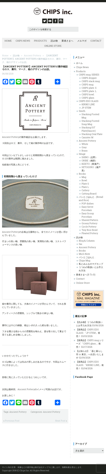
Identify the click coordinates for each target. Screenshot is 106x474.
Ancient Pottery (17, 410)
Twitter (43, 21)
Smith (82, 110)
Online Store (83, 281)
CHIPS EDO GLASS (88, 100)
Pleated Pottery (90, 232)
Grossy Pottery (89, 222)
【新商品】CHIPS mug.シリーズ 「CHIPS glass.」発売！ (90, 342)
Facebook (56, 21)
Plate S (85, 182)
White (85, 143)
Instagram (62, 21)
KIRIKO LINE (88, 103)
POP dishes (88, 202)
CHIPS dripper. (89, 76)
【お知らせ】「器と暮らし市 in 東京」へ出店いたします (90, 353)
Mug (84, 176)
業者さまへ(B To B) (85, 273)
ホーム (79, 62)
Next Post (60, 419)
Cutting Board (89, 192)
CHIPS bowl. (88, 93)
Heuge (82, 152)
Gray (84, 146)
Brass (85, 149)
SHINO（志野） (89, 156)
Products (81, 70)
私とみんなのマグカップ (91, 262)
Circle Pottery (89, 225)
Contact (80, 277)
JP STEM (86, 106)
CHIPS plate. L (89, 90)
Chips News (82, 66)
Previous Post (12, 419)
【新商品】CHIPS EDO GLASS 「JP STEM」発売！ (88, 332)
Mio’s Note (84, 252)
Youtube (49, 21)
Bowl (84, 179)
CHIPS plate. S (89, 86)
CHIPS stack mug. (91, 80)
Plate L (85, 186)
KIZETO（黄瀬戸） (91, 162)
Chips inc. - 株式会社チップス (53, 11)
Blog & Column (87, 239)
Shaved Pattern (90, 219)
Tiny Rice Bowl (90, 228)
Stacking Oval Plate (92, 133)
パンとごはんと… (87, 256)
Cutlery (85, 189)
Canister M (87, 136)
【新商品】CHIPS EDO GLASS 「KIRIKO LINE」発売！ (90, 364)
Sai (80, 243)
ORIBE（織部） (89, 159)
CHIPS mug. (88, 83)
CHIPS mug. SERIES (89, 73)
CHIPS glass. (88, 96)
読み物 (79, 236)
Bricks (82, 172)
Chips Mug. (85, 259)
